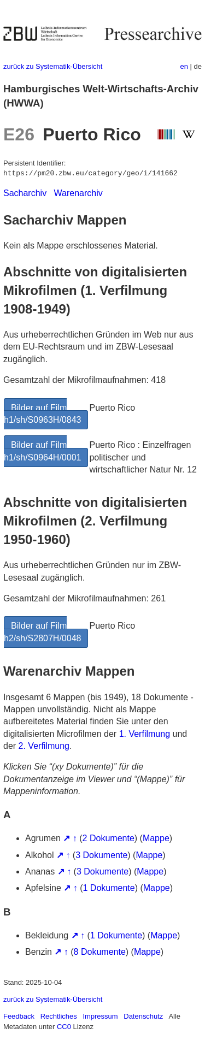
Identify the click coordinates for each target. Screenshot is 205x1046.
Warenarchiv (78, 193)
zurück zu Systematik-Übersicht (52, 66)
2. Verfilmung (44, 745)
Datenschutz (143, 1016)
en (184, 66)
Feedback (18, 1016)
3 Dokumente (101, 855)
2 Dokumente (108, 838)
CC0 (64, 1027)
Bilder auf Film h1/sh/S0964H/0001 (42, 451)
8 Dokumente (100, 951)
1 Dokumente (109, 888)
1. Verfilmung (144, 733)
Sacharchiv (24, 193)
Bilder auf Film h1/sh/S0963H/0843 (42, 413)
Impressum (100, 1016)
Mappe (156, 838)
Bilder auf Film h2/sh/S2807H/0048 (42, 631)
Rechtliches (58, 1016)
